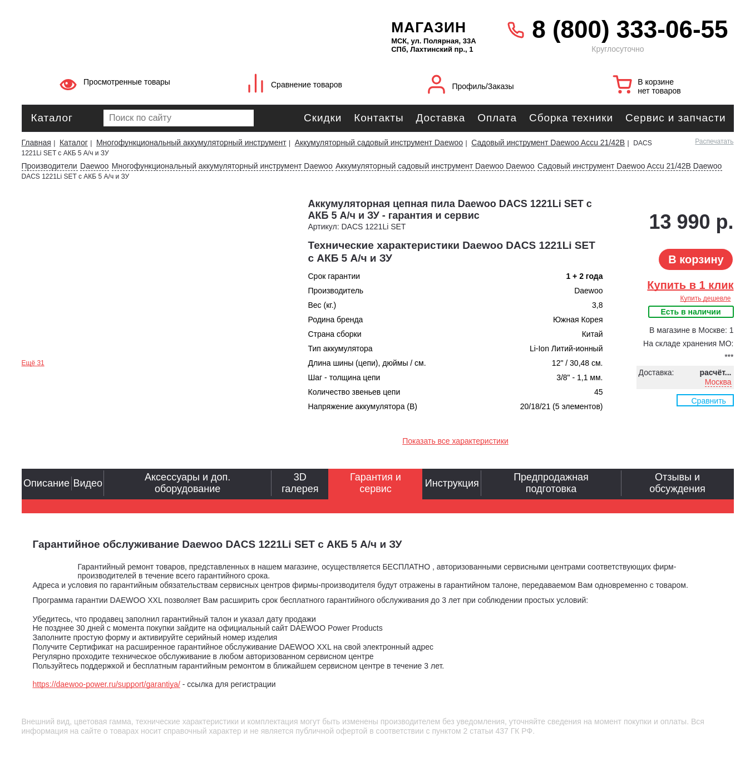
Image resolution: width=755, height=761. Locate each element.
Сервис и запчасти (675, 118)
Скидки (323, 118)
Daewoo (94, 165)
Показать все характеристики (455, 440)
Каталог (52, 118)
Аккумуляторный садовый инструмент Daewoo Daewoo (435, 165)
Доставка (440, 118)
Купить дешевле (705, 298)
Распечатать (714, 141)
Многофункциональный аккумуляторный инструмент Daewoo (222, 165)
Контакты (378, 118)
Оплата (497, 118)
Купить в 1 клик (690, 285)
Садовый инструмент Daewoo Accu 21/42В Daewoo (629, 165)
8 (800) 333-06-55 (630, 29)
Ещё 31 (33, 363)
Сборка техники (571, 118)
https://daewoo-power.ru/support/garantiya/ (106, 684)
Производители (49, 165)
